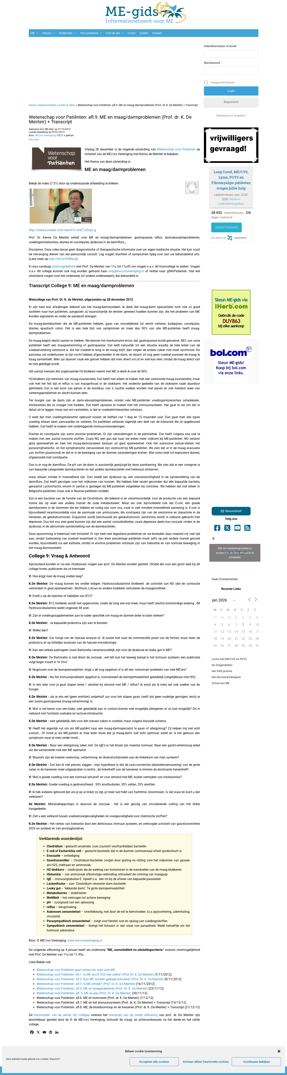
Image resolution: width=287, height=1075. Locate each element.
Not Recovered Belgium (226, 677)
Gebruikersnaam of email (221, 46)
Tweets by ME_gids (234, 553)
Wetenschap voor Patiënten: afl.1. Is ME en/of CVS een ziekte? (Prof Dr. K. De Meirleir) (96, 974)
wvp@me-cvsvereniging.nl (126, 271)
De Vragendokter (222, 665)
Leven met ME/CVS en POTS (229, 659)
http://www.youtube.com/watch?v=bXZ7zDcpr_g (62, 230)
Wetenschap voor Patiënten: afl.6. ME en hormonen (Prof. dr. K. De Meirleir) (88, 998)
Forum (132, 33)
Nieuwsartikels (47, 105)
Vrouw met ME (220, 683)
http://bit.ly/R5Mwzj (62, 259)
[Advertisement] (114, 68)
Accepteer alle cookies (154, 1062)
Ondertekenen (226, 227)
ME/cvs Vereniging (45, 135)
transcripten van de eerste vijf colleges (62, 1015)
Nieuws (48, 33)
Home (32, 105)
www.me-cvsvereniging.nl (84, 940)
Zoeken (144, 33)
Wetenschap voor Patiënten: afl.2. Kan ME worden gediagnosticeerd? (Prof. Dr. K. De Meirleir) (100, 979)
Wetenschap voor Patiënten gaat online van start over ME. (76, 970)
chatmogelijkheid (63, 266)
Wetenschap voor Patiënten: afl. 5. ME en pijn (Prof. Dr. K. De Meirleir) (84, 993)
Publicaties (67, 33)
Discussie (34, 139)
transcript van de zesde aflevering (133, 1015)
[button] (279, 1051)
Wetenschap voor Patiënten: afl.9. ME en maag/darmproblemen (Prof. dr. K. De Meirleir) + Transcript (110, 119)
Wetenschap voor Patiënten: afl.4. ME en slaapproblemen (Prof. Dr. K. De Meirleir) (92, 988)
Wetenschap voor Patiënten (176, 149)
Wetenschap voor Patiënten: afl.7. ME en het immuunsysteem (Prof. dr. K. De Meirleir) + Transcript (104, 1002)
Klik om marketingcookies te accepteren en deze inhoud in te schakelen (235, 553)
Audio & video (67, 105)
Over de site (115, 33)
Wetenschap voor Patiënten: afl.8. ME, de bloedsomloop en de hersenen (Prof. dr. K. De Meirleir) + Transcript (110, 1007)
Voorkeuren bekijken (256, 1062)
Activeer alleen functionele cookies (206, 1062)
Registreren (231, 102)
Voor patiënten (91, 33)
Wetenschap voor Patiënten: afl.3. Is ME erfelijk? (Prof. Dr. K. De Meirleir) (86, 984)
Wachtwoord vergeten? (231, 115)
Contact (157, 33)
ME (35, 33)
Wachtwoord (213, 63)
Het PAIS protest (222, 671)
